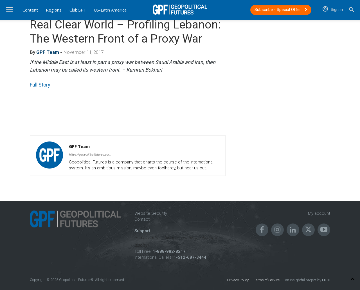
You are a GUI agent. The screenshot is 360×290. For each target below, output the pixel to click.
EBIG (325, 280)
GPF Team (47, 52)
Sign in (333, 9)
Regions (54, 10)
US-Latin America (110, 10)
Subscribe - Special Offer (281, 9)
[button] (351, 10)
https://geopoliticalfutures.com (90, 154)
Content (30, 10)
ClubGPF (77, 10)
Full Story (40, 85)
